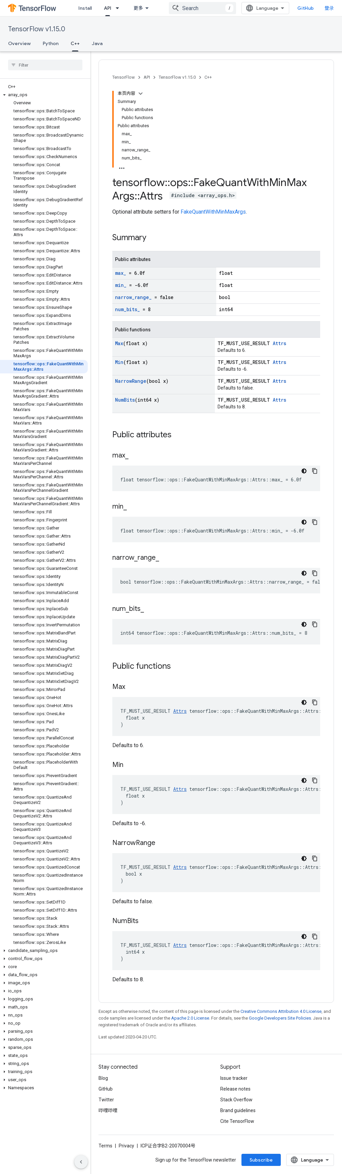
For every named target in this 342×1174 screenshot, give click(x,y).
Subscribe (261, 1160)
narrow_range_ (133, 297)
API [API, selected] (107, 8)
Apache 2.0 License (190, 1018)
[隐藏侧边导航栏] (81, 1162)
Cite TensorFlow (237, 1121)
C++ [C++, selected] (75, 43)
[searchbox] (45, 65)
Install (85, 8)
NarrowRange (130, 381)
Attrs (279, 343)
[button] (44, 95)
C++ (208, 77)
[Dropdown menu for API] (119, 8)
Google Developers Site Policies (280, 1018)
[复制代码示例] (314, 471)
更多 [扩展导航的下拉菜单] (138, 8)
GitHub (305, 8)
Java (97, 43)
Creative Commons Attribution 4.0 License (280, 1011)
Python (51, 43)
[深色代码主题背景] (304, 471)
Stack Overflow (236, 1099)
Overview (19, 43)
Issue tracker (234, 1078)
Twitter (106, 1099)
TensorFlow (123, 77)
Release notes (235, 1089)
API (147, 77)
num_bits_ (127, 309)
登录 (329, 8)
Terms (105, 1145)
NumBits (125, 400)
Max (119, 343)
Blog (103, 1078)
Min (119, 362)
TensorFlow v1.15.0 (36, 29)
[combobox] (202, 8)
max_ (120, 273)
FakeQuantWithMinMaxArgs (213, 212)
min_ (120, 285)
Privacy (126, 1145)
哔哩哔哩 (108, 1110)
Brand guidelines (238, 1110)
